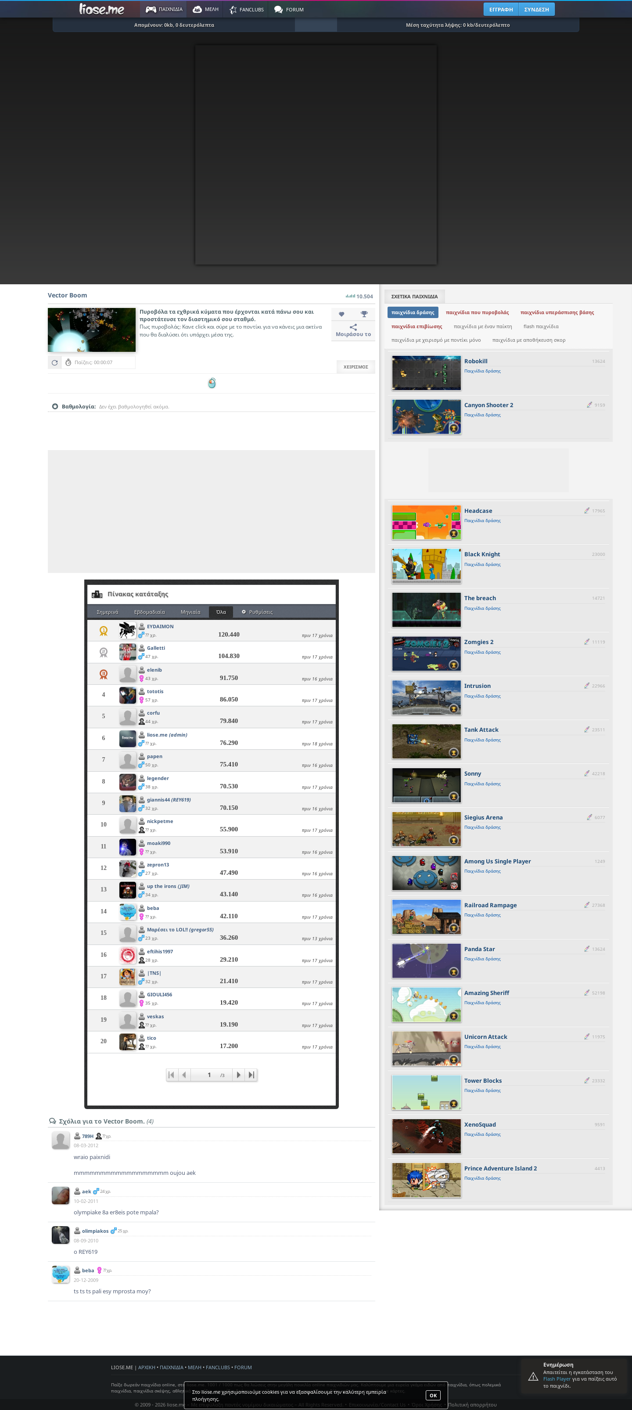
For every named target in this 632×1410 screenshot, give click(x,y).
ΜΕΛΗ (194, 1367)
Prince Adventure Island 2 (500, 1168)
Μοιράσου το (353, 331)
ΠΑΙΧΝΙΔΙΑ (171, 1367)
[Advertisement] (211, 511)
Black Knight (482, 554)
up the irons (168, 886)
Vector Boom (67, 295)
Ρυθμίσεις (257, 611)
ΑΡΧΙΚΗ (146, 1367)
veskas (155, 1016)
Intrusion (477, 686)
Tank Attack (481, 730)
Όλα (221, 611)
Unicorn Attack (485, 1037)
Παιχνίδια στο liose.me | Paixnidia (103, 9)
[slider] (211, 420)
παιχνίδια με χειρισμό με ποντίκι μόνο (436, 339)
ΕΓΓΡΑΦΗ (501, 9)
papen (154, 756)
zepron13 (158, 864)
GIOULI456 (159, 994)
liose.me (167, 734)
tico (151, 1037)
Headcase (478, 511)
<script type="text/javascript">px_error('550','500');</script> (316, 155)
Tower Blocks (483, 1080)
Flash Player (557, 1378)
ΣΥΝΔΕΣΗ (536, 9)
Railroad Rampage (490, 905)
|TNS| (154, 973)
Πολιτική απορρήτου (472, 1404)
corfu (153, 712)
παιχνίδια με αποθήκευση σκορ (529, 339)
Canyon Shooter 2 (488, 405)
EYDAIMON (160, 626)
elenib (154, 669)
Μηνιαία (191, 611)
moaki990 (158, 843)
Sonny (472, 773)
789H (87, 1136)
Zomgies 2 (478, 642)
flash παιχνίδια (541, 326)
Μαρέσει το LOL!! (180, 929)
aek (86, 1191)
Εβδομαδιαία (149, 611)
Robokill (476, 361)
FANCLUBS (218, 1367)
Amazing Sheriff (486, 993)
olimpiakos (95, 1230)
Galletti (156, 647)
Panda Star (479, 949)
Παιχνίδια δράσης (482, 371)
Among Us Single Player (497, 861)
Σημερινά (107, 611)
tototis (155, 691)
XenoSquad (480, 1124)
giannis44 (169, 799)
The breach (480, 598)
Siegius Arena (483, 817)
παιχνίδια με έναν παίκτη (483, 326)
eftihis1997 (160, 951)
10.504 (359, 294)
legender (158, 778)
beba (153, 908)
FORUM (243, 1367)
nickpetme (160, 821)
